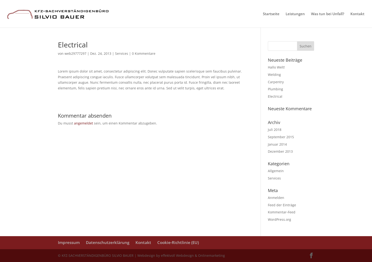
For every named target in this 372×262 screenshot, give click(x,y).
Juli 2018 (274, 129)
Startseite (271, 14)
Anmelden (276, 197)
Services (121, 53)
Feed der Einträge (282, 205)
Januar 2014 (277, 144)
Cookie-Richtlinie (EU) (178, 242)
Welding (274, 74)
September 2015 (281, 137)
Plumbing (275, 89)
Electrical (275, 96)
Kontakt (357, 14)
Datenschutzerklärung (107, 242)
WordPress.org (279, 219)
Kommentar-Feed (281, 212)
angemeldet (83, 123)
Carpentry (276, 82)
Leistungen (295, 14)
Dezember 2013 (280, 151)
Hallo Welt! (276, 67)
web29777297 (75, 53)
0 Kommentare (143, 53)
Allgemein (276, 171)
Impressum (69, 242)
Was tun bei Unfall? (327, 14)
